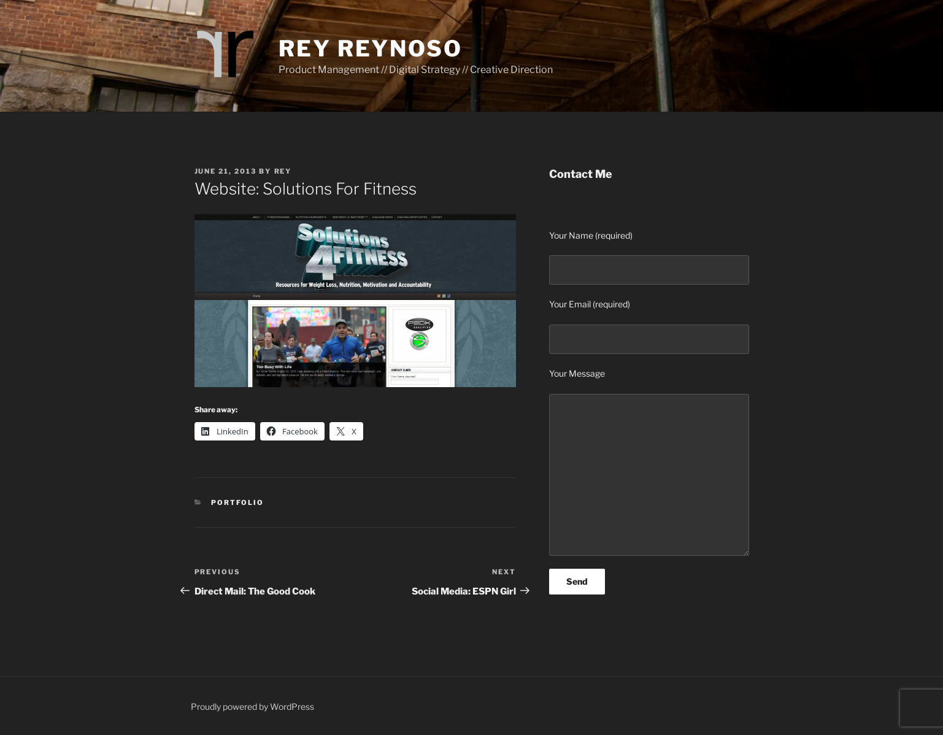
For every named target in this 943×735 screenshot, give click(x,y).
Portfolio (237, 502)
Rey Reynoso (371, 48)
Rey (283, 171)
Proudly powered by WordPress (252, 706)
